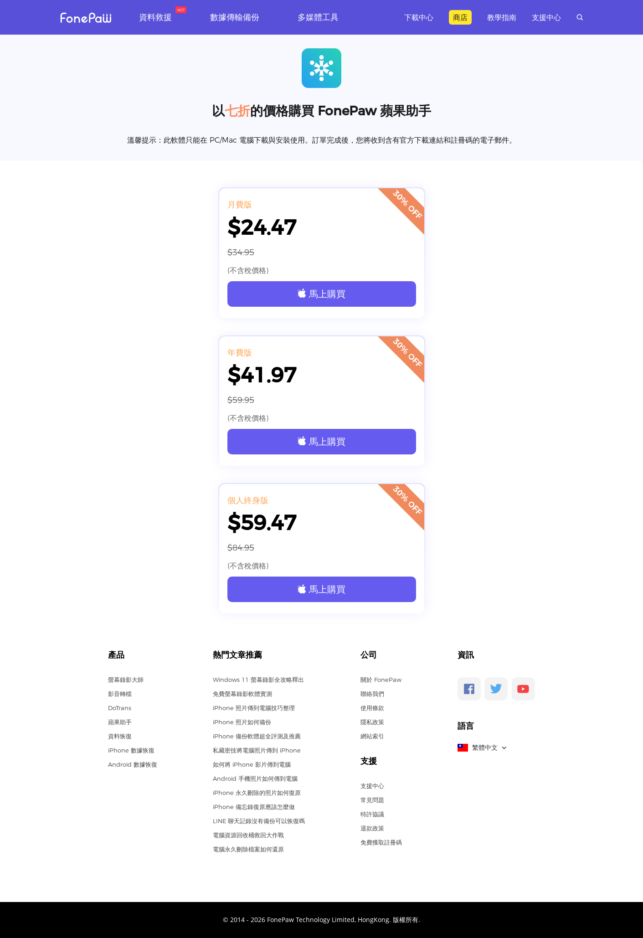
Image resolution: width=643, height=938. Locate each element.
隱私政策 (372, 722)
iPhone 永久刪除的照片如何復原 (257, 792)
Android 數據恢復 (132, 764)
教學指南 (501, 17)
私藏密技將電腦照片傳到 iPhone (257, 750)
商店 (460, 17)
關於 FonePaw (380, 679)
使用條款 (372, 707)
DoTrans (119, 707)
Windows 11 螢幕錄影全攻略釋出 (258, 679)
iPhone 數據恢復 (131, 750)
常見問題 (372, 800)
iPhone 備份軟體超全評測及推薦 (257, 736)
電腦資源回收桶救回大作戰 (248, 835)
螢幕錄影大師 (126, 679)
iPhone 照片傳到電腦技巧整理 (254, 707)
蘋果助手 (120, 722)
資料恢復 (120, 736)
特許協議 (372, 814)
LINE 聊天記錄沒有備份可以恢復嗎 (259, 821)
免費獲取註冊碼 (381, 842)
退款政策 (372, 828)
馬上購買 (321, 293)
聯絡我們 (372, 693)
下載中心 (418, 17)
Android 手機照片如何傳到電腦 (255, 778)
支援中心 (546, 17)
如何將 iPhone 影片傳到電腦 (252, 764)
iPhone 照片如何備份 (242, 722)
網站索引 (372, 736)
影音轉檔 (120, 693)
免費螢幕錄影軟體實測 (242, 693)
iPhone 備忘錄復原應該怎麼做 (254, 806)
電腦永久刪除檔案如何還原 (248, 849)
